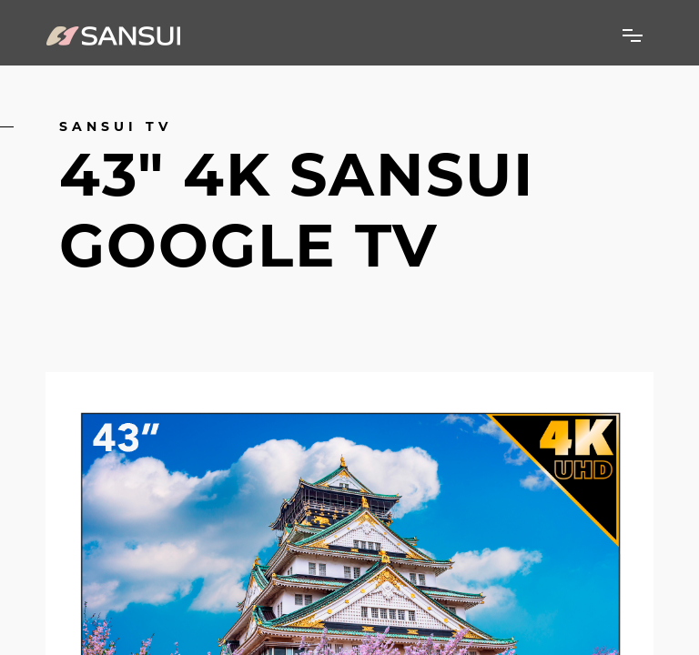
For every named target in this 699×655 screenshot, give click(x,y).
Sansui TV (115, 126)
